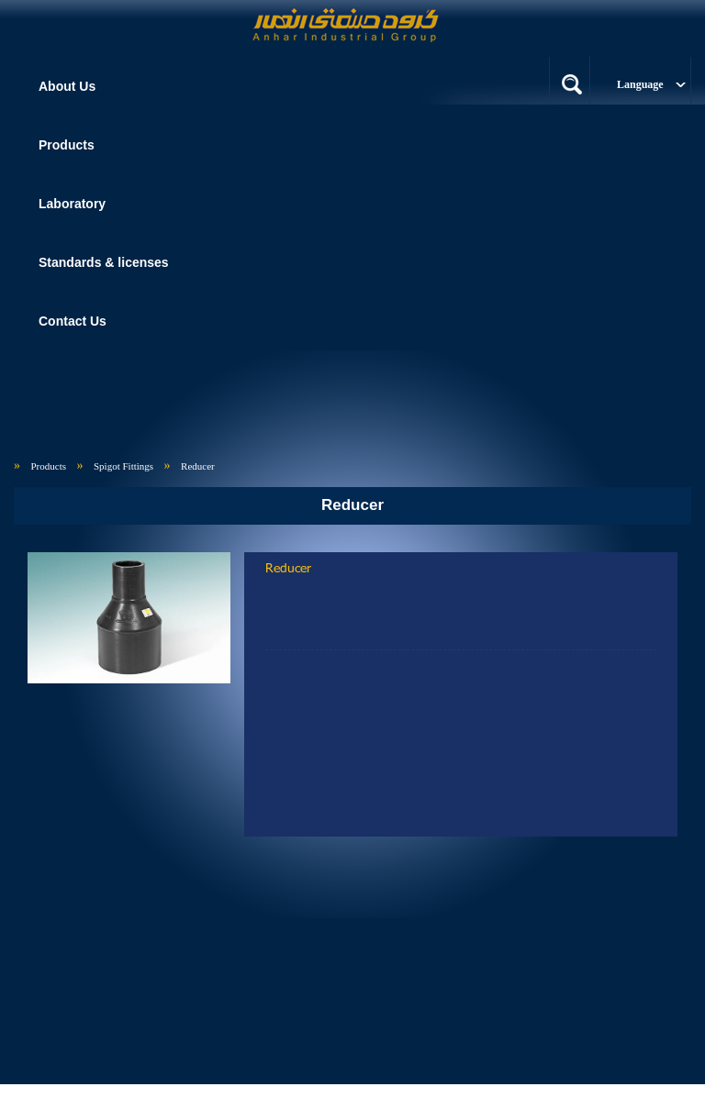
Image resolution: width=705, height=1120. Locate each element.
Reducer (198, 465)
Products (49, 465)
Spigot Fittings (123, 465)
